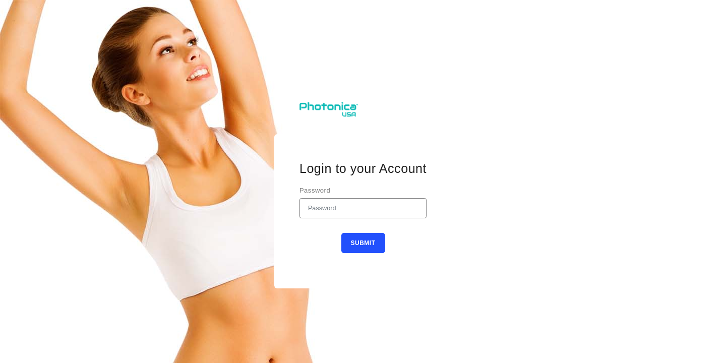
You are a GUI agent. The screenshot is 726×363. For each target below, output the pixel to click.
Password (314, 190)
